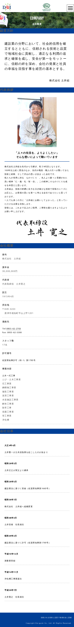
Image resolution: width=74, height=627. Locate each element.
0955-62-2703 (13, 328)
